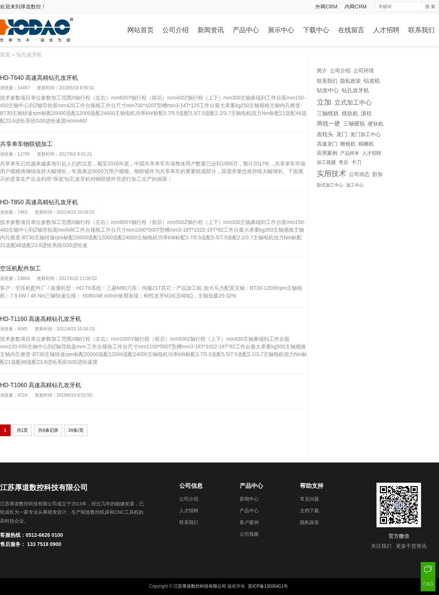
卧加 (377, 174)
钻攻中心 (328, 90)
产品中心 (246, 30)
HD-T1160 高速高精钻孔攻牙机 (40, 319)
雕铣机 (348, 144)
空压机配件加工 (20, 268)
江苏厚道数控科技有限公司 (199, 586)
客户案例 (249, 522)
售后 (343, 162)
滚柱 (366, 113)
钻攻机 (372, 81)
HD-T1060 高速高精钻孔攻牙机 (40, 385)
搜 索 (430, 6)
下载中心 (316, 30)
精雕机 (366, 144)
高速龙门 (327, 144)
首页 (5, 54)
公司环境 (363, 71)
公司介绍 (175, 30)
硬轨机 (375, 124)
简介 (322, 71)
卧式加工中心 (330, 185)
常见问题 (309, 499)
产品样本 (349, 153)
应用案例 (327, 153)
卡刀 (356, 162)
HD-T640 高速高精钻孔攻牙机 (39, 78)
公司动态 (359, 174)
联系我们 (421, 30)
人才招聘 (386, 30)
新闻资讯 (211, 30)
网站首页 (140, 30)
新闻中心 (249, 499)
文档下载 (309, 510)
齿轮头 (325, 134)
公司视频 (249, 534)
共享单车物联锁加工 (26, 144)
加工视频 (326, 162)
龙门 (341, 134)
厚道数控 (30, 7)
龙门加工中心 (365, 134)
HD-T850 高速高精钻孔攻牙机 (39, 202)
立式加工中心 (353, 102)
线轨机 (350, 113)
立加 (324, 102)
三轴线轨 (328, 113)
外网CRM (326, 7)
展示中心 (281, 30)
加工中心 (355, 185)
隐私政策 (350, 81)
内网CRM (356, 7)
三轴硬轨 (354, 124)
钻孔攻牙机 (355, 90)
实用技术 (331, 173)
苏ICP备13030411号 (268, 586)
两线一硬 (328, 123)
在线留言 (351, 30)
